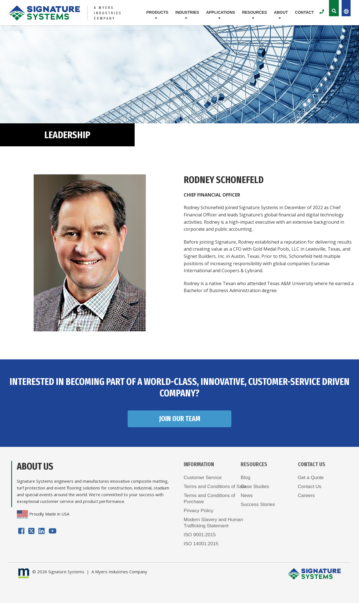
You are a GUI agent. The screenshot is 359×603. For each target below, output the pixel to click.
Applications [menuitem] (220, 12)
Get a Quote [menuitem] (311, 477)
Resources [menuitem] (254, 12)
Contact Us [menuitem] (309, 486)
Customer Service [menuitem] (203, 477)
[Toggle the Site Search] (334, 8)
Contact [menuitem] (304, 12)
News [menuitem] (247, 495)
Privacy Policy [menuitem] (198, 510)
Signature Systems (66, 571)
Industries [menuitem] (187, 12)
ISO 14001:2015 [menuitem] (201, 543)
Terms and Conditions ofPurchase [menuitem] (209, 498)
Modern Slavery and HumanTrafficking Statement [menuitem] (213, 522)
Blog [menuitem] (245, 477)
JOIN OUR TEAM (179, 419)
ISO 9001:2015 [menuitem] (200, 534)
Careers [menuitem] (306, 495)
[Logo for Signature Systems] (64, 13)
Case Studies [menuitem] (255, 486)
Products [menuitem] (157, 12)
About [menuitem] (281, 12)
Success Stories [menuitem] (258, 504)
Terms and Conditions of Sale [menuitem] (215, 486)
